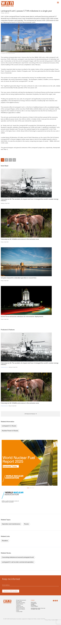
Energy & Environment (21, 600)
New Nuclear (19, 601)
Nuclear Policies (19, 604)
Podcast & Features (20, 609)
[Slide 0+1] (28, 488)
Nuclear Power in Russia (10, 430)
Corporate (18, 605)
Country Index (19, 611)
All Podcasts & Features (30, 413)
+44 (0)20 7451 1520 (35, 609)
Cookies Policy (54, 620)
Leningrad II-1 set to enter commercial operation (17, 562)
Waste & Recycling (20, 607)
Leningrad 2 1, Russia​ (9, 426)
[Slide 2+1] (33, 488)
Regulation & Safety (20, 602)
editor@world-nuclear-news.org (38, 608)
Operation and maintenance (11, 524)
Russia (26, 524)
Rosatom (5, 540)
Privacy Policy (48, 620)
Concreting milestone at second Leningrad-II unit (18, 557)
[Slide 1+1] (30, 488)
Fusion (17, 610)
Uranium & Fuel (19, 606)
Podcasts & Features (4, 367)
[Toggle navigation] (58, 2)
